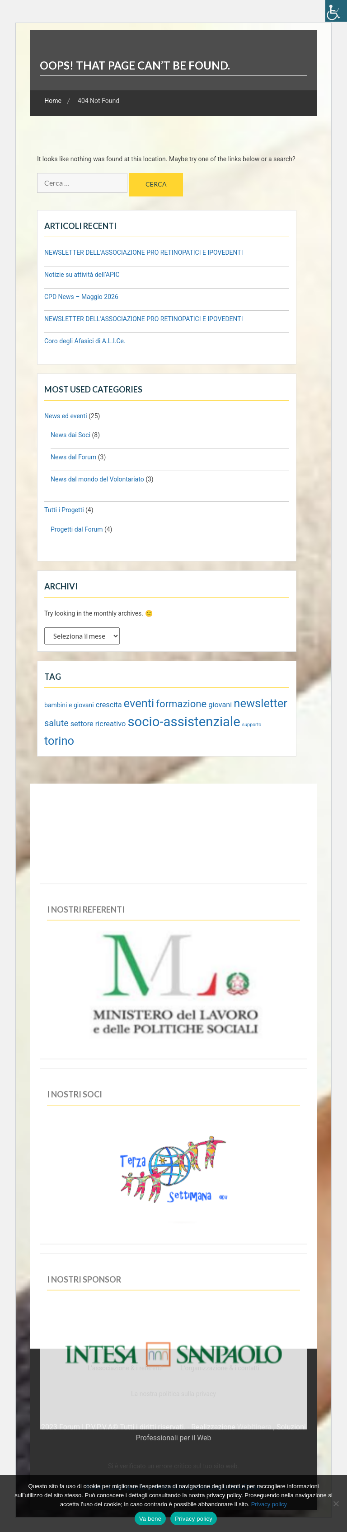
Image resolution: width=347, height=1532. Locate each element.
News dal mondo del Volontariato (97, 479)
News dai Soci (70, 435)
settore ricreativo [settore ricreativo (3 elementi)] (98, 723)
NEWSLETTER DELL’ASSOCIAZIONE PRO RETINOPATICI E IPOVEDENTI (143, 252)
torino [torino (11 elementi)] (59, 740)
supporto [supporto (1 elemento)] (252, 725)
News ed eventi (65, 416)
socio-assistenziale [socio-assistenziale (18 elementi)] (183, 721)
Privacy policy (269, 1504)
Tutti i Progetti (64, 510)
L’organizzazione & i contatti (220, 1368)
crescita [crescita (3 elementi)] (109, 705)
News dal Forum (73, 457)
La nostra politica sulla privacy (173, 1393)
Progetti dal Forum (77, 529)
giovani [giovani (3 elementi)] (220, 705)
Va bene (150, 1518)
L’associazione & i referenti (125, 1368)
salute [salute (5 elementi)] (56, 723)
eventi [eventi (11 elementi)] (139, 703)
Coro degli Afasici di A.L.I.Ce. (85, 341)
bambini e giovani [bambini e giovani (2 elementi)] (69, 705)
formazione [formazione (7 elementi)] (181, 704)
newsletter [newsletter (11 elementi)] (260, 703)
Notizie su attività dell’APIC (82, 274)
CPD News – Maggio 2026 (81, 296)
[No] (335, 1503)
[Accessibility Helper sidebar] (336, 11)
